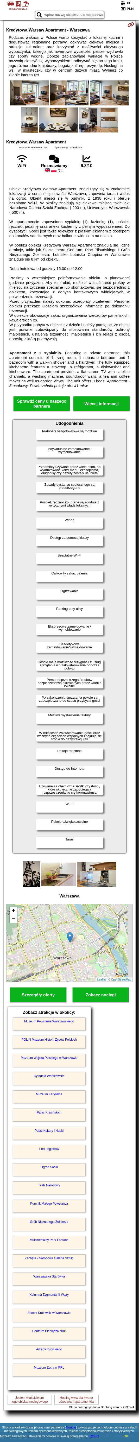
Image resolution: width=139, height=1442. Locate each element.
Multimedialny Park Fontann (49, 1240)
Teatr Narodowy (49, 1185)
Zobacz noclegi (101, 995)
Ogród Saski (49, 1167)
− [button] (13, 919)
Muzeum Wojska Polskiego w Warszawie (49, 1058)
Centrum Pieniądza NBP (49, 1331)
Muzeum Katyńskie (49, 1094)
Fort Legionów (49, 1149)
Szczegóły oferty (38, 995)
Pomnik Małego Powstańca (49, 1203)
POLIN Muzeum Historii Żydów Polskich (49, 1039)
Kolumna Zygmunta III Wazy (49, 1294)
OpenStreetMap (121, 979)
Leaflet (101, 979)
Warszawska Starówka (49, 1276)
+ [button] (13, 911)
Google (71, 1427)
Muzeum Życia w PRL (49, 1367)
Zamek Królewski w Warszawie (49, 1313)
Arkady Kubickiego (49, 1349)
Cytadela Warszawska (49, 1076)
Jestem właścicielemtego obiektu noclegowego (29, 1399)
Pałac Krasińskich (49, 1112)
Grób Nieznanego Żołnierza (49, 1222)
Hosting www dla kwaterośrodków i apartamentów (76, 1399)
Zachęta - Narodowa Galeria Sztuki (49, 1258)
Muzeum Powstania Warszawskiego (49, 1021)
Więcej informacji (102, 404)
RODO (94, 1436)
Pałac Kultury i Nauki (49, 1131)
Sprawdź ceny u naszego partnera (41, 403)
